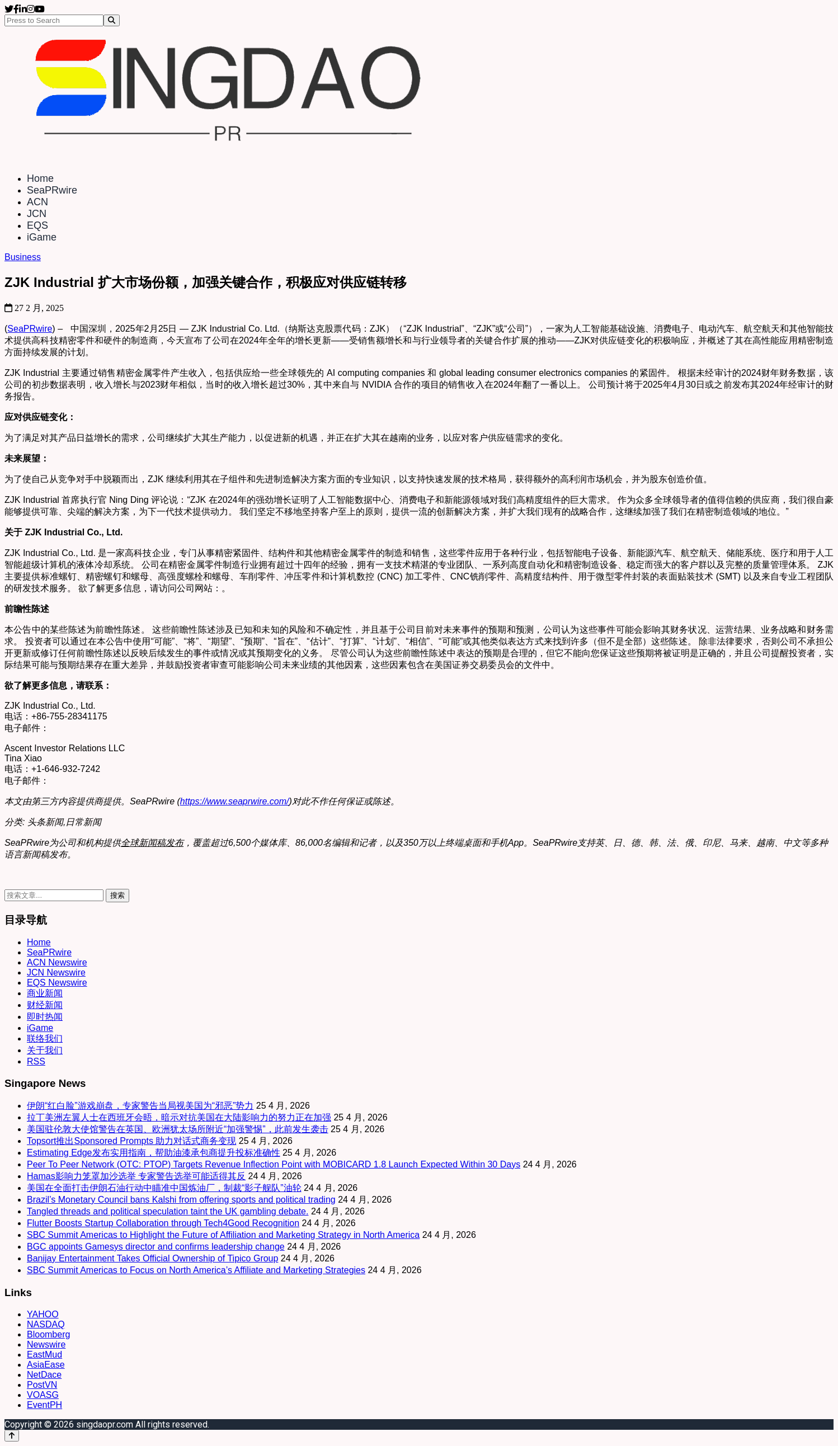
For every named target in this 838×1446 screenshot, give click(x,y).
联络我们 (45, 1038)
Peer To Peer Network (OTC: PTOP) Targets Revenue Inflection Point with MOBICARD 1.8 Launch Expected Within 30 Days (273, 1164)
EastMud (44, 1354)
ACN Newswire (57, 962)
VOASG (43, 1395)
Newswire (46, 1344)
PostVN (42, 1385)
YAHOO (43, 1314)
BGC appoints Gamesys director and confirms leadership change (156, 1246)
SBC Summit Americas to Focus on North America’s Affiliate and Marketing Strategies (196, 1270)
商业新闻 (45, 993)
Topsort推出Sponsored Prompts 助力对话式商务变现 (131, 1141)
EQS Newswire (57, 982)
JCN (36, 213)
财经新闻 (45, 1005)
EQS (37, 225)
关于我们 (45, 1050)
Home (40, 178)
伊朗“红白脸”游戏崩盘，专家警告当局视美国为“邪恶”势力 (140, 1105)
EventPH (44, 1405)
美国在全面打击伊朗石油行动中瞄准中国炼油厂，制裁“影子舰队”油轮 (164, 1188)
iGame (42, 237)
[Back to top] (11, 1436)
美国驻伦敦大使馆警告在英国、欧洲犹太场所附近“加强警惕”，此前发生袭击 (177, 1129)
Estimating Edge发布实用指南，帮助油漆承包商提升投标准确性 (153, 1152)
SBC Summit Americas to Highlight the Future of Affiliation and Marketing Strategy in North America (223, 1235)
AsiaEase (46, 1364)
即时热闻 (45, 1016)
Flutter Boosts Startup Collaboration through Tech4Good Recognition (163, 1223)
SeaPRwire (52, 190)
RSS (36, 1061)
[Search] (111, 20)
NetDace (44, 1374)
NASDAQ (46, 1324)
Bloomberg (48, 1334)
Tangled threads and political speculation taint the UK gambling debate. (167, 1211)
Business (22, 257)
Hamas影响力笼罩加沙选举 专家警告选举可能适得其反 (136, 1176)
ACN (37, 202)
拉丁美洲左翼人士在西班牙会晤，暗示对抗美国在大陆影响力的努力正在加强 (179, 1117)
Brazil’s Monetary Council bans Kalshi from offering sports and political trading (181, 1199)
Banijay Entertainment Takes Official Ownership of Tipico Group (152, 1258)
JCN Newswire (56, 972)
